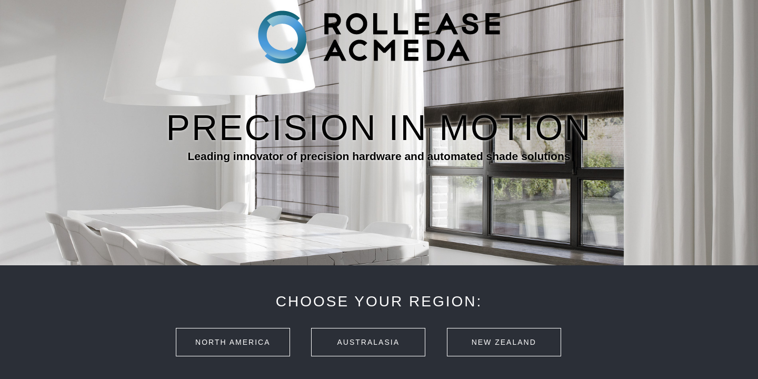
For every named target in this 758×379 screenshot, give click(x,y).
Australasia (368, 342)
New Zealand (504, 342)
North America (232, 342)
